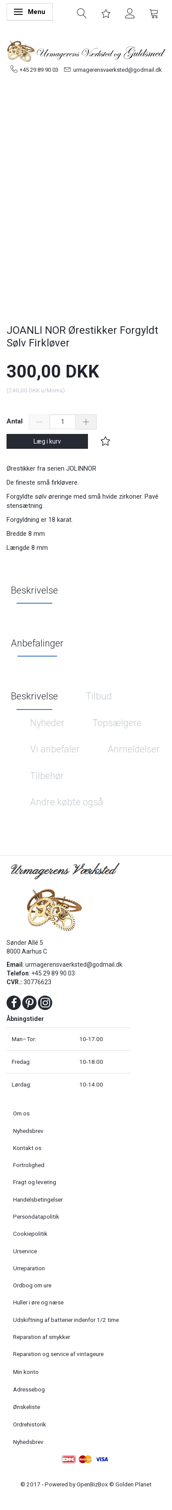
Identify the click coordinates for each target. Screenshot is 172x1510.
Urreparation (29, 1268)
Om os (21, 1113)
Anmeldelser (134, 749)
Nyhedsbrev (28, 1130)
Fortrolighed (28, 1164)
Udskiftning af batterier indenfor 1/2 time (66, 1319)
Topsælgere (117, 722)
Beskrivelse (34, 590)
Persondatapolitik (36, 1216)
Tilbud (99, 696)
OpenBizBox (92, 1484)
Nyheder (47, 722)
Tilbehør (47, 775)
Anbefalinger (37, 643)
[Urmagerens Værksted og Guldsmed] (86, 50)
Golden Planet (133, 1484)
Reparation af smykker (41, 1336)
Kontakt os (27, 1147)
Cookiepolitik (30, 1233)
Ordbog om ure (32, 1285)
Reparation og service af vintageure (58, 1353)
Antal (15, 421)
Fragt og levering (34, 1181)
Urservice (25, 1251)
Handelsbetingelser (38, 1199)
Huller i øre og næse (38, 1302)
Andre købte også (66, 802)
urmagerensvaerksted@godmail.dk (117, 69)
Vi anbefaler (55, 749)
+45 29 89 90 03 (39, 69)
